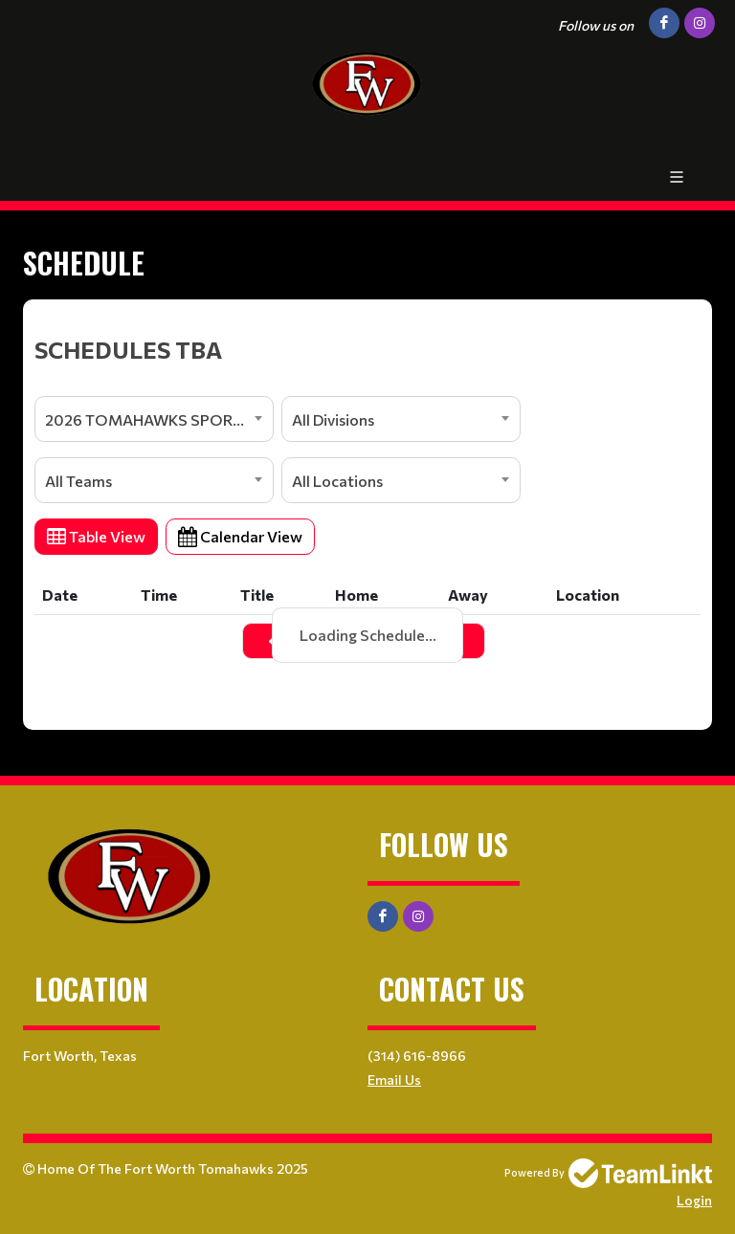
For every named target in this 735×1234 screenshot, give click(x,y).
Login (694, 1200)
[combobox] (154, 419)
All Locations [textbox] (337, 481)
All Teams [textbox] (78, 481)
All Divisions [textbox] (333, 419)
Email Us (394, 1079)
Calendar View (240, 536)
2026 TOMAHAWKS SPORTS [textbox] (148, 419)
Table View (96, 536)
